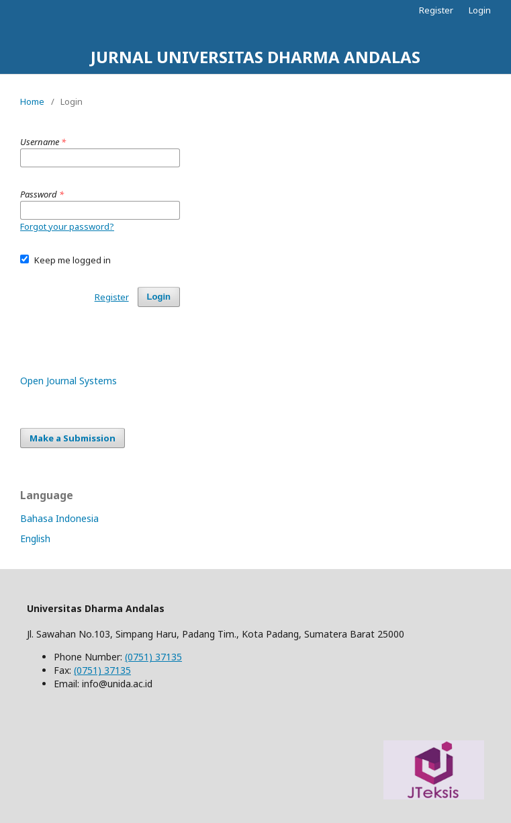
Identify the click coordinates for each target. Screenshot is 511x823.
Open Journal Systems (68, 380)
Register (436, 10)
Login (480, 10)
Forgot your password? (67, 226)
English (35, 538)
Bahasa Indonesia (59, 518)
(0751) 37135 (153, 656)
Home (32, 101)
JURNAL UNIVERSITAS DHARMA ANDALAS (255, 57)
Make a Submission (72, 438)
